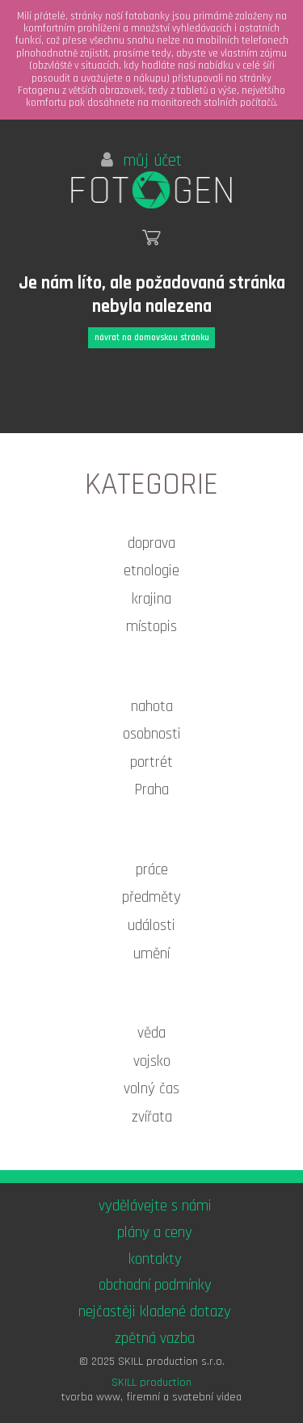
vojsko (151, 1061)
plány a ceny (154, 1233)
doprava (151, 543)
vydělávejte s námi (155, 1206)
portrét (151, 762)
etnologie (151, 571)
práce (152, 870)
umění (151, 954)
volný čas (151, 1089)
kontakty (155, 1259)
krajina (151, 599)
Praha (151, 790)
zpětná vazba (155, 1338)
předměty (151, 897)
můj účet (141, 160)
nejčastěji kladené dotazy (154, 1312)
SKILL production (151, 1382)
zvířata (152, 1117)
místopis (151, 627)
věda (151, 1033)
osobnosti (152, 734)
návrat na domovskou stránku (152, 337)
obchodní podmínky (155, 1285)
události (151, 926)
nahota (152, 707)
